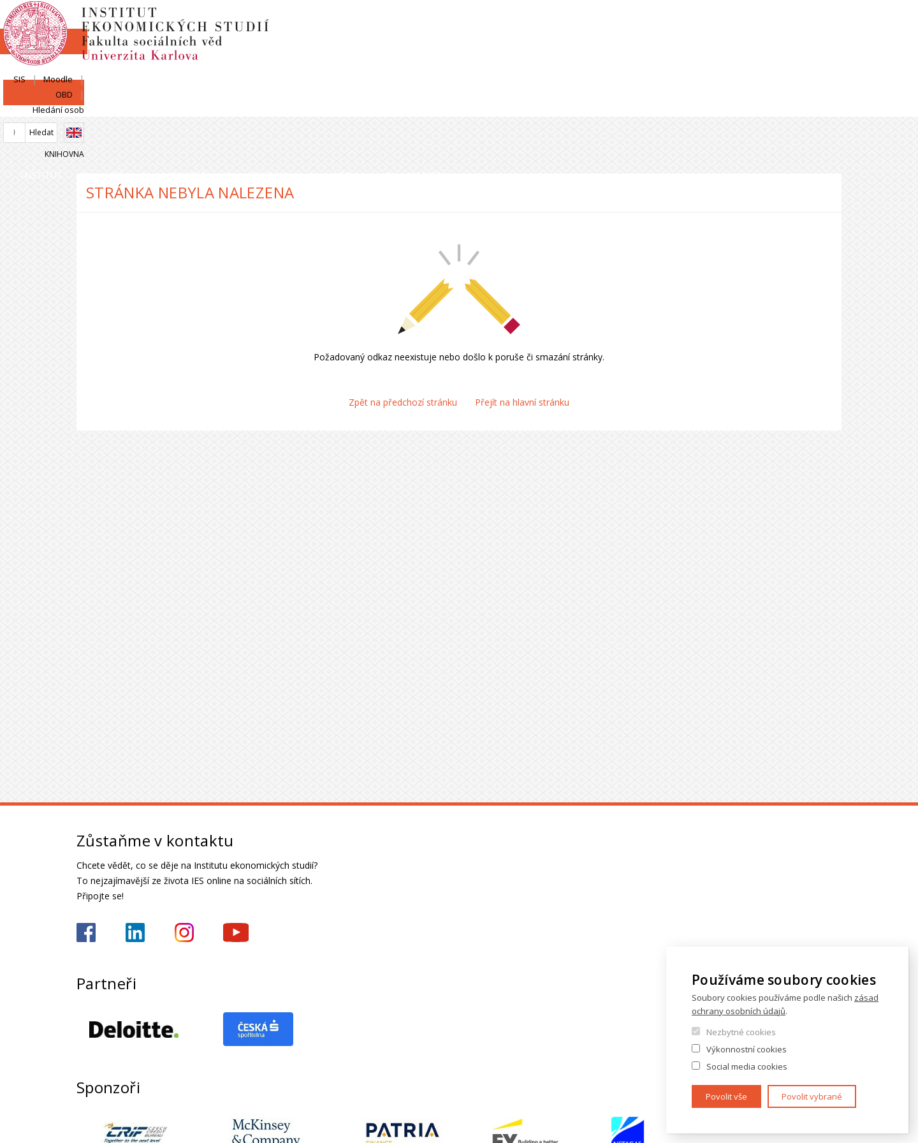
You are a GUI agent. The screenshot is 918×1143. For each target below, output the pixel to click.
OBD (763, 23)
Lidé (233, 105)
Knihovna (821, 68)
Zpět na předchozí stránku (403, 402)
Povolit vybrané (812, 1096)
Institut (115, 105)
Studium (482, 105)
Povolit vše (726, 1096)
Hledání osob (815, 23)
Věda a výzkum (626, 105)
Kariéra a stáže (786, 105)
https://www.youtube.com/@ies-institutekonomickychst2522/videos (236, 932)
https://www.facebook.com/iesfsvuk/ (86, 932)
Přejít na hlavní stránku (522, 402)
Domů (80, 132)
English (831, 46)
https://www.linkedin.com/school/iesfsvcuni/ (135, 932)
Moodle (722, 23)
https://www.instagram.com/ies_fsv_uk (184, 932)
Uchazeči (352, 105)
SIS (684, 23)
